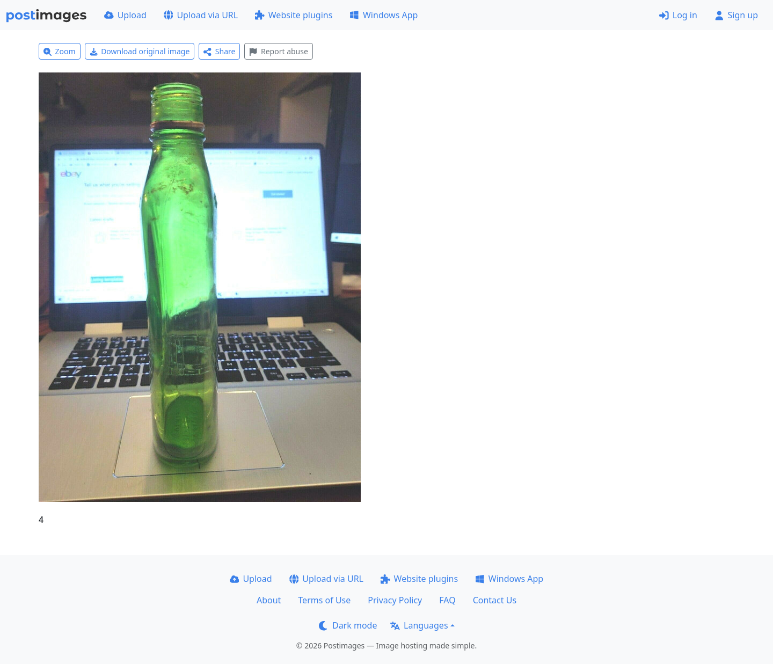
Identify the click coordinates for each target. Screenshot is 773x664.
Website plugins (293, 15)
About (269, 600)
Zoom (59, 51)
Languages (419, 625)
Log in (678, 15)
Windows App (383, 15)
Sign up (736, 15)
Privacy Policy (395, 600)
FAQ (447, 600)
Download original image (140, 51)
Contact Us (494, 600)
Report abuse (278, 51)
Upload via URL (201, 15)
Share (219, 51)
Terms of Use (324, 600)
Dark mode (348, 625)
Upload (125, 15)
